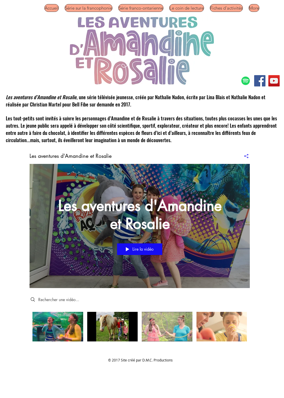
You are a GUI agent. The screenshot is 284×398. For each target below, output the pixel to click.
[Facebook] (259, 80)
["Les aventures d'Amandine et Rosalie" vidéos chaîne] (140, 328)
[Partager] (244, 156)
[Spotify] (245, 80)
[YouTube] (274, 80)
